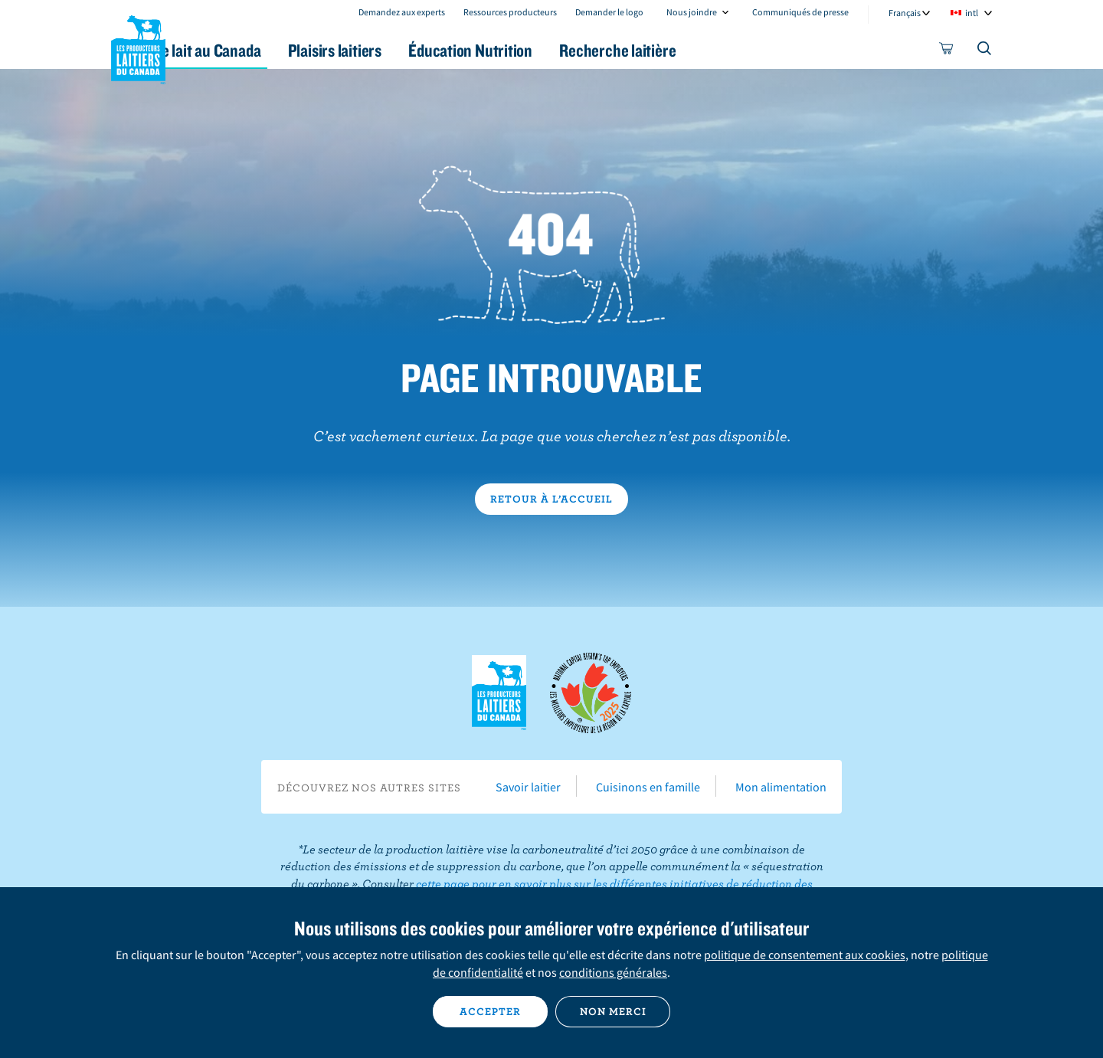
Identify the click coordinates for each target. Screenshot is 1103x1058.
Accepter (490, 1011)
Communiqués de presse (800, 12)
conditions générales (613, 972)
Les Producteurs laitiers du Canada (138, 46)
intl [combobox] (971, 12)
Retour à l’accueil (551, 499)
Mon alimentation (780, 786)
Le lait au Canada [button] (259, 50)
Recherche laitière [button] (710, 50)
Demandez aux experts (401, 12)
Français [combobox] (905, 12)
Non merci (613, 1011)
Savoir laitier (528, 786)
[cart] (946, 51)
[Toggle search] (985, 51)
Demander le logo (609, 12)
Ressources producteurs (510, 12)
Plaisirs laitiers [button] (400, 50)
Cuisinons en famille (648, 786)
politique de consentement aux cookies (804, 954)
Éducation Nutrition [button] (550, 50)
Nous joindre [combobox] (691, 12)
